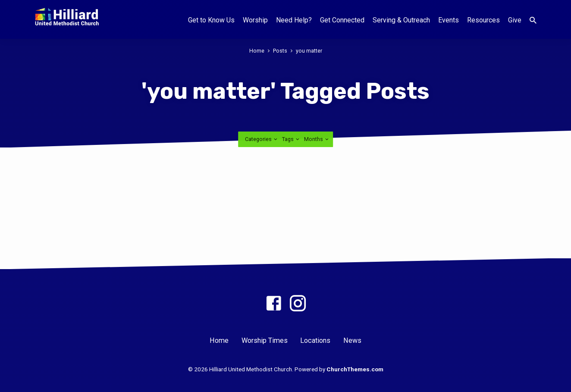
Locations (315, 340)
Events (448, 20)
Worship (255, 20)
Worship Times (265, 340)
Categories (262, 139)
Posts (280, 50)
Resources (483, 20)
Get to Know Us (211, 20)
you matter (309, 50)
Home (256, 50)
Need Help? (294, 20)
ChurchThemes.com (354, 369)
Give (514, 20)
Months (317, 139)
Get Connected (342, 20)
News (352, 340)
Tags (291, 139)
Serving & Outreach (401, 20)
